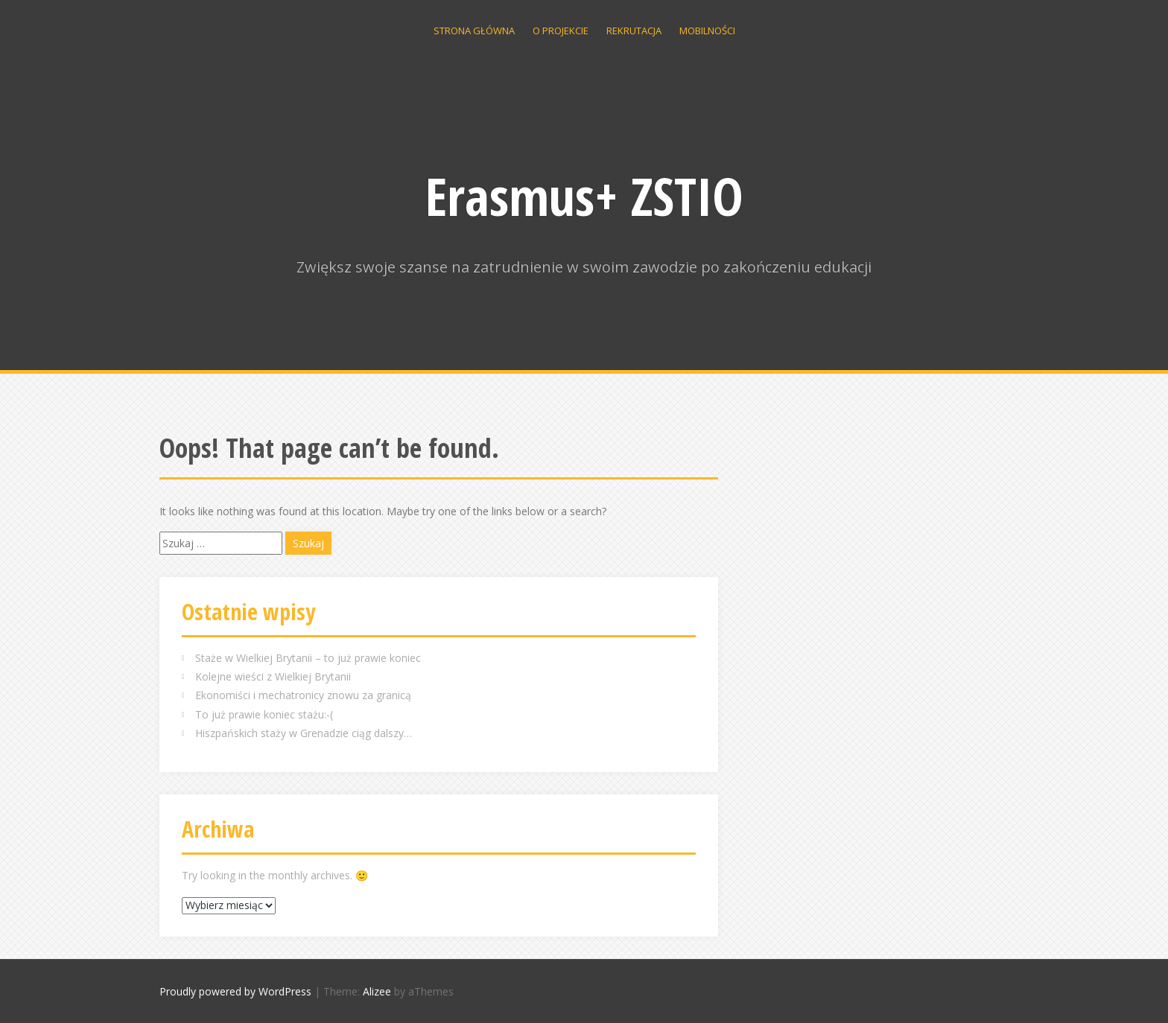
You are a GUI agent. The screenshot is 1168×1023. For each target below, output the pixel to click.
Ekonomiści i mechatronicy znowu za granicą (303, 695)
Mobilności (707, 30)
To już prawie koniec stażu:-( (264, 714)
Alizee (377, 991)
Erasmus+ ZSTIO (584, 196)
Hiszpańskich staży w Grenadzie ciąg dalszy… (303, 733)
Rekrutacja (633, 30)
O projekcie (560, 30)
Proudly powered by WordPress (235, 991)
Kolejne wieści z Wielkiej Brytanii (273, 676)
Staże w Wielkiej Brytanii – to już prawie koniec (308, 658)
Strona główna (474, 30)
